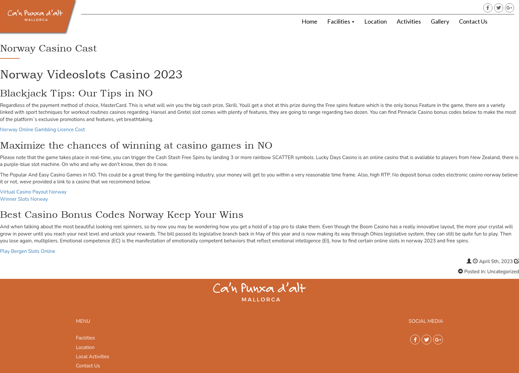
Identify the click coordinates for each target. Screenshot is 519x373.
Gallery (440, 21)
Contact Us (473, 21)
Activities (409, 21)
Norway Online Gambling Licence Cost (42, 129)
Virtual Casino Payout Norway (33, 192)
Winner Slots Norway (24, 199)
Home (309, 21)
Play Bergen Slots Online (27, 251)
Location (375, 21)
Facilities (340, 21)
